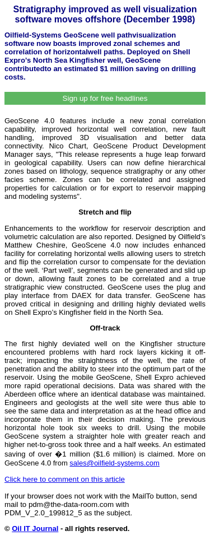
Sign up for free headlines (105, 98)
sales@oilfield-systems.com (114, 463)
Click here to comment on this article (64, 479)
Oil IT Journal (35, 528)
